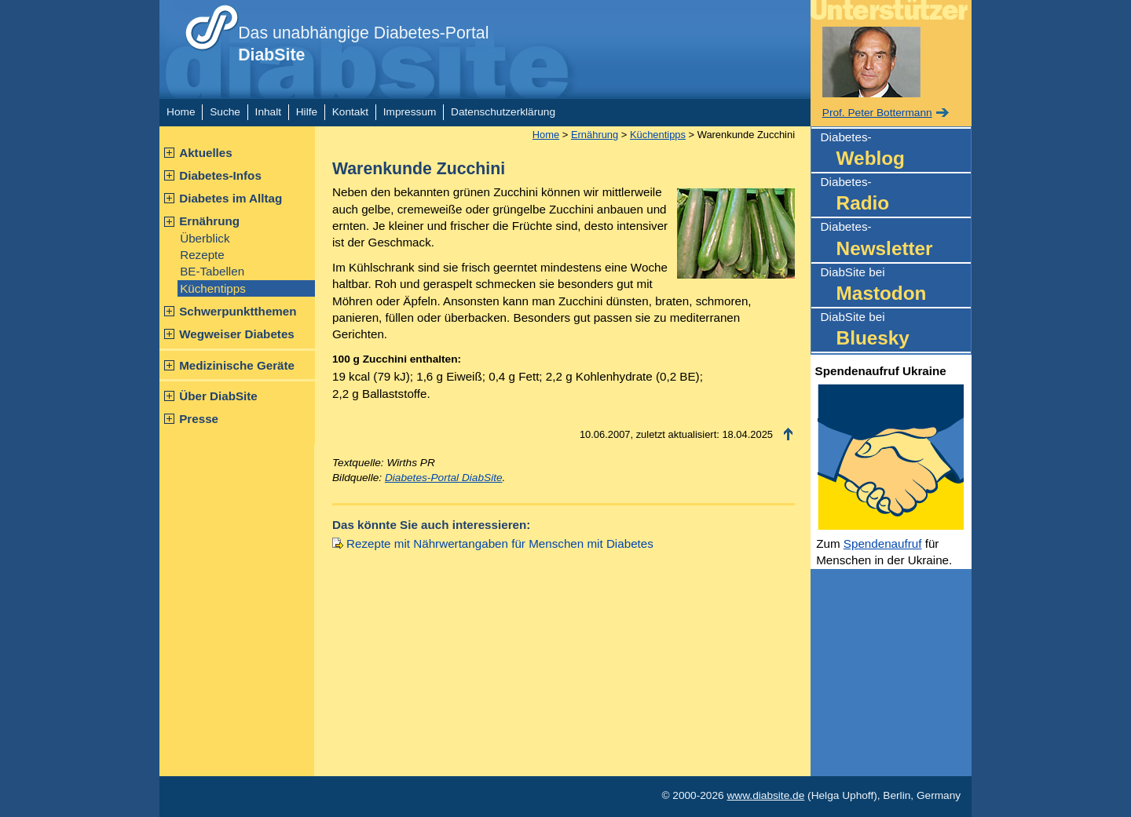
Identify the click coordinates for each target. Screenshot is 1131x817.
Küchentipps (213, 288)
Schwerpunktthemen (237, 311)
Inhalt (268, 112)
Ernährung (209, 221)
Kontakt (350, 112)
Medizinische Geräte (237, 365)
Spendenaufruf (883, 543)
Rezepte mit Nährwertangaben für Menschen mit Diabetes (499, 543)
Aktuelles (205, 152)
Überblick (204, 238)
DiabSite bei (896, 286)
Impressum (410, 112)
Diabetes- (896, 151)
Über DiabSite (218, 396)
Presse (198, 418)
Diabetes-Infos (220, 175)
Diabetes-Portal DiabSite (444, 477)
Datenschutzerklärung (503, 112)
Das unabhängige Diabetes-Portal (363, 44)
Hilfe (306, 112)
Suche (225, 112)
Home (181, 112)
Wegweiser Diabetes (237, 334)
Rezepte (202, 254)
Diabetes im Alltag (230, 198)
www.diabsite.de (765, 795)
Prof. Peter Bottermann (877, 113)
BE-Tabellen (212, 271)
